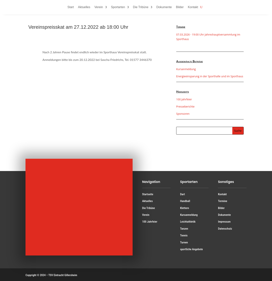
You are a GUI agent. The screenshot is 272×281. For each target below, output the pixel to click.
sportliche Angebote (191, 249)
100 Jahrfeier (184, 99)
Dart (182, 194)
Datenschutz (225, 228)
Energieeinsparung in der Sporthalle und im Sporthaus (209, 76)
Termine (222, 201)
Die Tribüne (140, 7)
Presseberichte (185, 106)
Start (70, 7)
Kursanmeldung (186, 69)
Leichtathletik (188, 221)
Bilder (180, 7)
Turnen (184, 242)
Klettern (184, 208)
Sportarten (118, 7)
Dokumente (164, 7)
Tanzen (184, 228)
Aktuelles (84, 7)
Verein (98, 7)
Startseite (147, 194)
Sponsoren (183, 113)
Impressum (224, 221)
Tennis (184, 235)
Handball (185, 201)
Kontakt (193, 7)
